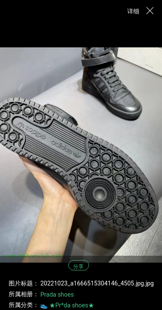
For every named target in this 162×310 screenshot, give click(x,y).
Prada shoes (56, 294)
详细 (133, 11)
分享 (78, 267)
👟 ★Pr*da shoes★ (67, 305)
